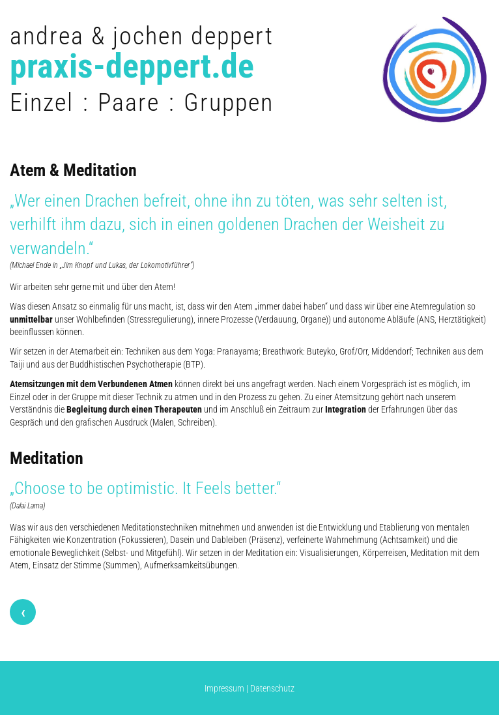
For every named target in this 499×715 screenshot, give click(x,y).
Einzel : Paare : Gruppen (142, 102)
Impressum (224, 688)
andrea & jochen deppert (142, 36)
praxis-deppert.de (132, 66)
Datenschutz (272, 688)
